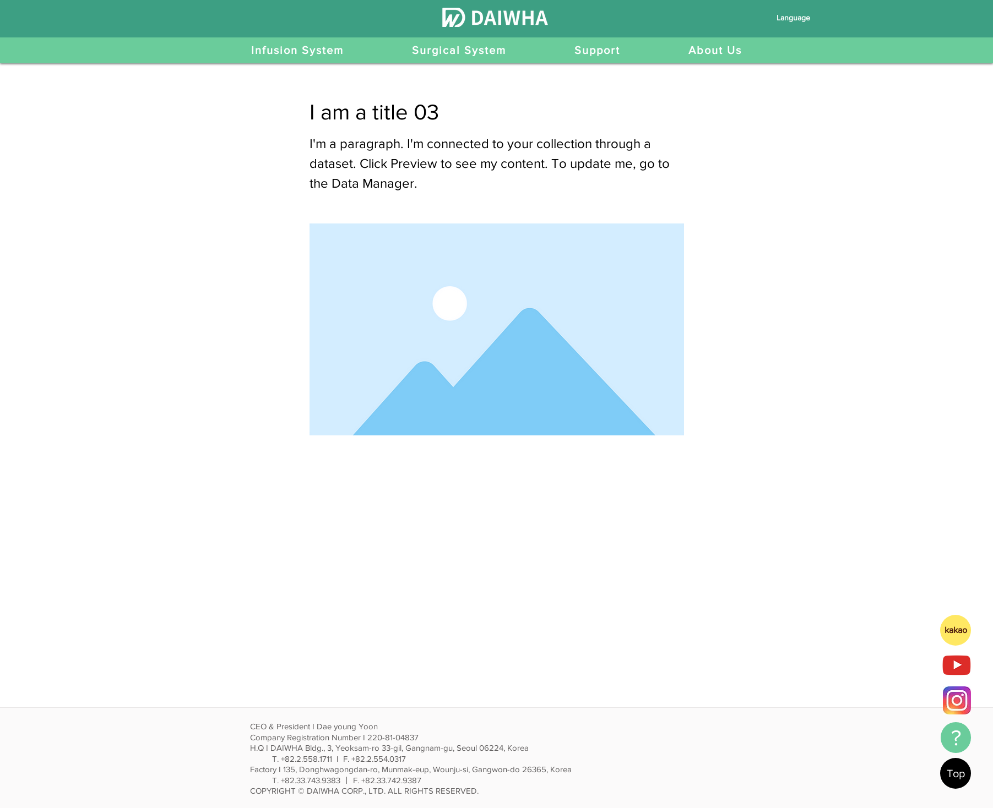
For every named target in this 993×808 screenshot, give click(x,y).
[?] (956, 737)
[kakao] (955, 630)
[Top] (955, 773)
